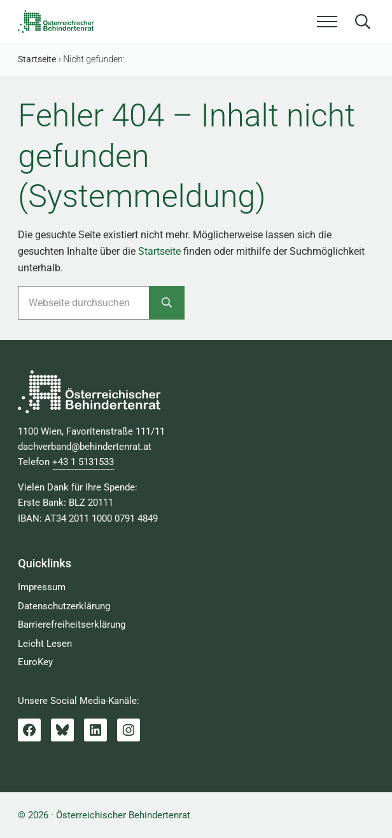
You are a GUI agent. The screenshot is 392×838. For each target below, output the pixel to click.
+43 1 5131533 (83, 462)
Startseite (159, 251)
